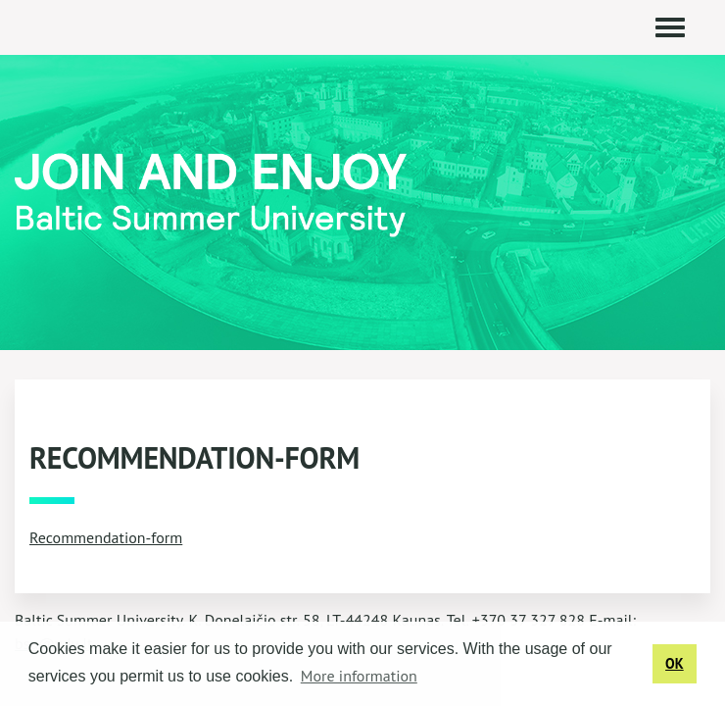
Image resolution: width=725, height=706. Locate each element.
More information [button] (359, 675)
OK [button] (674, 663)
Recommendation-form (105, 537)
